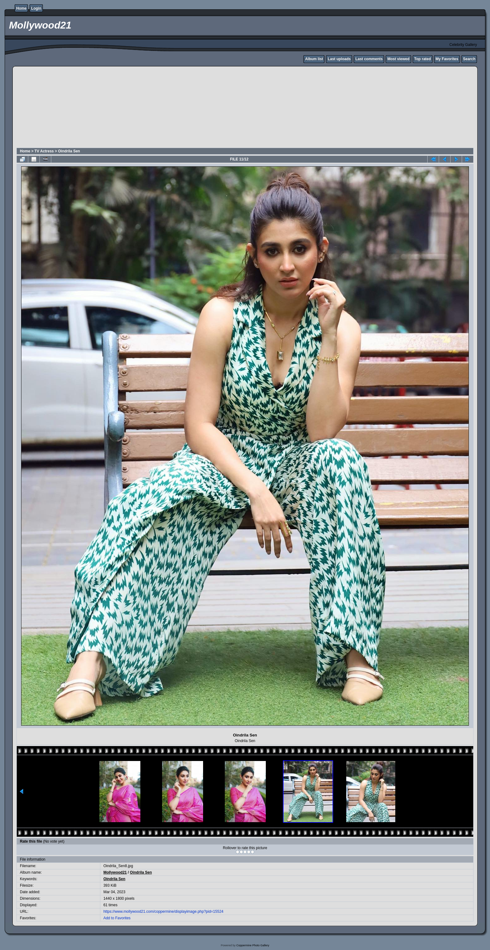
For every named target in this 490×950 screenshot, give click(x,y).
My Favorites (447, 59)
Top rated (422, 59)
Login (36, 8)
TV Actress (44, 151)
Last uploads (339, 59)
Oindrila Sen (69, 151)
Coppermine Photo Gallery (252, 945)
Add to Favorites (116, 918)
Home (21, 8)
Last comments (369, 59)
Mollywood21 (115, 872)
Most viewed (398, 59)
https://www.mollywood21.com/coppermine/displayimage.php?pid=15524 (163, 911)
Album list (314, 59)
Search (469, 59)
